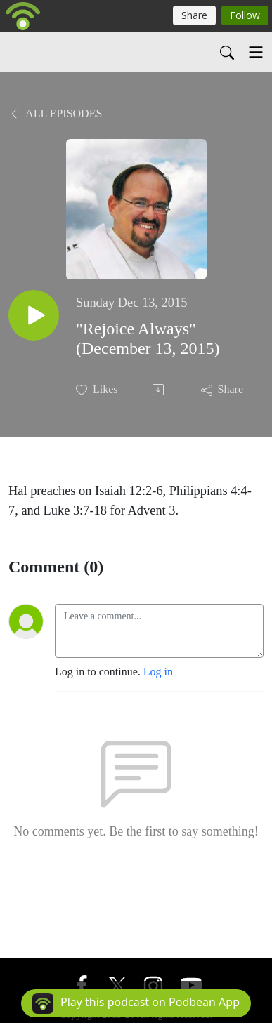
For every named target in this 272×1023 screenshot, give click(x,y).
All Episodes (55, 113)
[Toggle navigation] (256, 52)
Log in (158, 672)
